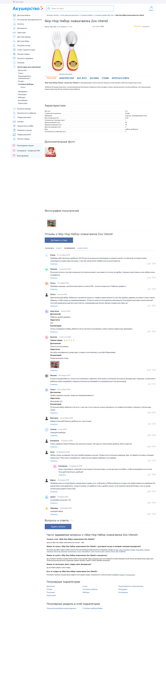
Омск (79, 551)
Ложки (23, 87)
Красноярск (140, 549)
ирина (53, 497)
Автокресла (19, 28)
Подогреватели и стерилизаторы (130, 586)
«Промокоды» (130, 575)
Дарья (53, 480)
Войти (151, 8)
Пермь (113, 551)
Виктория (54, 418)
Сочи (92, 551)
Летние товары (21, 139)
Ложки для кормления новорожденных (61, 608)
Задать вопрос (58, 526)
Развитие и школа (22, 130)
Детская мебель (21, 15)
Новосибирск (85, 551)
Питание (18, 62)
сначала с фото (82, 248)
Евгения (54, 337)
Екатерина (54, 441)
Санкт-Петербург (124, 549)
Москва (116, 549)
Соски (21, 73)
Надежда (54, 508)
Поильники (22, 94)
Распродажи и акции (23, 145)
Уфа (117, 551)
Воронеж (64, 551)
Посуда (21, 81)
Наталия (54, 269)
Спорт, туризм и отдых (23, 50)
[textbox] (80, 8)
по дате (59, 248)
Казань (133, 549)
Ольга (53, 283)
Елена (53, 255)
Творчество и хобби (22, 126)
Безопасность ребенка (24, 113)
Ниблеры (22, 97)
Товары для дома (21, 134)
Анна (52, 452)
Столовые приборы (26, 84)
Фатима (53, 375)
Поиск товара (48, 8)
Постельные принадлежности (27, 19)
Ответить (54, 264)
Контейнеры (23, 100)
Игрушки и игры (21, 45)
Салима (53, 429)
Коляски (18, 24)
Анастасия (54, 311)
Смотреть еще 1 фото (65, 74)
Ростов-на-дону (100, 551)
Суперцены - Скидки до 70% (26, 150)
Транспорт (19, 32)
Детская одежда (21, 37)
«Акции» (122, 575)
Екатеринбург (72, 551)
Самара (107, 551)
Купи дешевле (20, 155)
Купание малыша (21, 108)
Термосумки (23, 103)
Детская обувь (20, 41)
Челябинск (122, 551)
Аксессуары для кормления (26, 67)
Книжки (18, 121)
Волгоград (57, 551)
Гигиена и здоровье (22, 58)
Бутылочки (23, 70)
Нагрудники (23, 91)
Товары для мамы (21, 117)
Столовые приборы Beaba (92, 608)
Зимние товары (21, 54)
